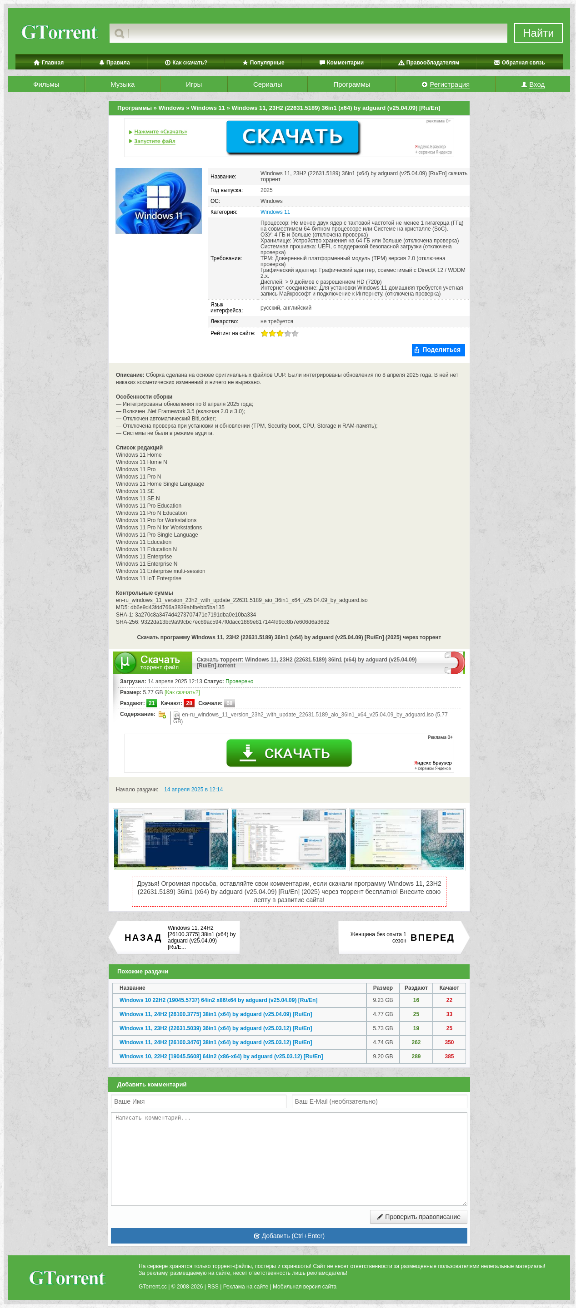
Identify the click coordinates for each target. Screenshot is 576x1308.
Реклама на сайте (246, 1286)
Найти (538, 33)
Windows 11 (275, 212)
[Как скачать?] (182, 692)
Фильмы (46, 84)
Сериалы (267, 84)
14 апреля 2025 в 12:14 (193, 789)
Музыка (122, 84)
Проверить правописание (419, 1216)
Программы (351, 84)
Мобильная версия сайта (304, 1286)
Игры (194, 84)
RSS (213, 1286)
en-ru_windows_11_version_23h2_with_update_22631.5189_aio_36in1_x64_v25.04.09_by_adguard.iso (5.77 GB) (310, 718)
